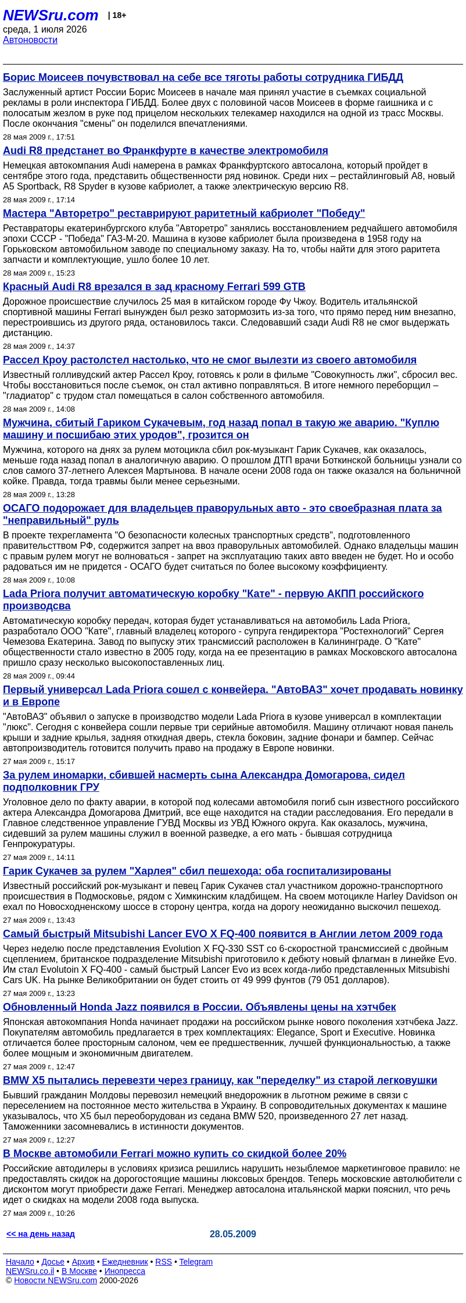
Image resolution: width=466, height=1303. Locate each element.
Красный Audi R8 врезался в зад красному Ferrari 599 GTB (154, 286)
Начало (20, 1261)
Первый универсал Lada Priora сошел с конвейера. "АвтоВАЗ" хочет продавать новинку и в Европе (233, 696)
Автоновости (30, 40)
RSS (163, 1261)
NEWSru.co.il (30, 1271)
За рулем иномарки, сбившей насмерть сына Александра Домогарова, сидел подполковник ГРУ (204, 781)
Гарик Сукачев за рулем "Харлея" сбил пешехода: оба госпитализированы (197, 871)
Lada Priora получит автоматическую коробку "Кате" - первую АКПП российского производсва (213, 600)
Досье (52, 1261)
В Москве (79, 1271)
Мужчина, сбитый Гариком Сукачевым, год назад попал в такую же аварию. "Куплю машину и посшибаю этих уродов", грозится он (221, 429)
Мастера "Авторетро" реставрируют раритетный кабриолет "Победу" (184, 213)
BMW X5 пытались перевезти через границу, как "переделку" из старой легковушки (220, 1080)
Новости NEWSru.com (55, 1280)
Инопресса (125, 1271)
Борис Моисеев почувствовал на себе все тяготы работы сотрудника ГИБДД (203, 77)
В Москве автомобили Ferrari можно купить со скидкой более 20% (174, 1153)
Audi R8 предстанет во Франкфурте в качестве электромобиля (165, 150)
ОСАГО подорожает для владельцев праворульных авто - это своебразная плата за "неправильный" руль (222, 514)
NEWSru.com (51, 15)
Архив (83, 1261)
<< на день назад (40, 1233)
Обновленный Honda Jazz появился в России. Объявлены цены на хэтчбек (199, 1007)
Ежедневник (125, 1261)
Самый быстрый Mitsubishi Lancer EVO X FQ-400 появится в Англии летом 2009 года (223, 934)
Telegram (196, 1261)
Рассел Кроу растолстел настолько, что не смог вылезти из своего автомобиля (210, 360)
